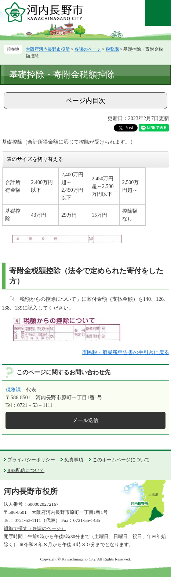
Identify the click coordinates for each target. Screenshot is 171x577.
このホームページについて (121, 459)
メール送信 (85, 420)
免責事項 (73, 459)
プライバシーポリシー (31, 459)
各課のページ (87, 49)
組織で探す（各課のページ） (35, 528)
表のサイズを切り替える (35, 159)
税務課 (112, 49)
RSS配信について (25, 470)
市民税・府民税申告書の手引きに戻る (125, 352)
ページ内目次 (85, 100)
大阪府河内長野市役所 (48, 49)
